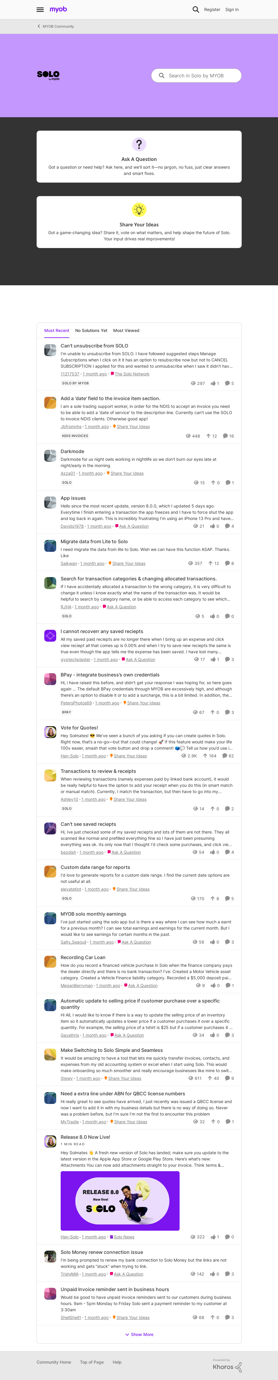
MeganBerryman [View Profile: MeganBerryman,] (77, 985)
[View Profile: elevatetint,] (50, 872)
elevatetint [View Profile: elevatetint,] (71, 889)
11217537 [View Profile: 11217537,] (70, 373)
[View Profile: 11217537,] (50, 350)
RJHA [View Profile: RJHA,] (66, 606)
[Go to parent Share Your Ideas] (130, 426)
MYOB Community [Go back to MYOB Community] (55, 26)
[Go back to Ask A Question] (138, 159)
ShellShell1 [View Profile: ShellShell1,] (71, 1317)
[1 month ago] (94, 373)
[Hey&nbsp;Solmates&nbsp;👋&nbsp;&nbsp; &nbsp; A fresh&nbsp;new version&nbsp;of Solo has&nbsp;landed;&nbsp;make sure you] (147, 1187)
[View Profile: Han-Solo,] (50, 732)
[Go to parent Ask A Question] (130, 526)
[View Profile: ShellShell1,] (50, 1294)
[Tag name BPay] (67, 712)
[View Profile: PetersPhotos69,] (50, 679)
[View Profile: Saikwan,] (50, 546)
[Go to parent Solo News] (120, 1237)
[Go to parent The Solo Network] (129, 373)
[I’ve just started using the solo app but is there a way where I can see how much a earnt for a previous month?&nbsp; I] (147, 928)
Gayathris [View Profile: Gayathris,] (70, 1034)
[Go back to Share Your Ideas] (139, 225)
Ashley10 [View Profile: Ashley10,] (69, 799)
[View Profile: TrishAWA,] (50, 1256)
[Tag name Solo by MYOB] (75, 383)
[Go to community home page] (58, 9)
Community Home (54, 1362)
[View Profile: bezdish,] (50, 828)
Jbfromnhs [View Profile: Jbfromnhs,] (71, 426)
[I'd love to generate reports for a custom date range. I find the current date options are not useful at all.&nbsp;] (147, 878)
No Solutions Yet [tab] (91, 330)
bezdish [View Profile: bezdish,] (68, 851)
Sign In (232, 9)
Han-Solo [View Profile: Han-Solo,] (69, 755)
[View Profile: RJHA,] (50, 583)
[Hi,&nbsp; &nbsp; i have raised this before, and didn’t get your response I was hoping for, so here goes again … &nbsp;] (147, 688)
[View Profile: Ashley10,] (50, 775)
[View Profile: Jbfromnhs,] (50, 403)
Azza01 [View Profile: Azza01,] (68, 473)
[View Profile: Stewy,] (50, 1055)
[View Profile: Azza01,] (50, 456)
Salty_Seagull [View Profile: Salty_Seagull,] (73, 941)
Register (212, 9)
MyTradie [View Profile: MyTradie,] (70, 1121)
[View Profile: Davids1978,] (50, 502)
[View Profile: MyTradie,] (50, 1098)
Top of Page (92, 1362)
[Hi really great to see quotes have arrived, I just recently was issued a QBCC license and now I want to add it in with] (147, 1107)
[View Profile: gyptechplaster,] (50, 636)
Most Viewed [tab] (126, 330)
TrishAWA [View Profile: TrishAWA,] (69, 1273)
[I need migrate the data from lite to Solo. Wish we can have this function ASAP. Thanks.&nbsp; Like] (147, 552)
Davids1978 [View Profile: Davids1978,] (72, 526)
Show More (139, 1334)
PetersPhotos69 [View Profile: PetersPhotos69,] (76, 702)
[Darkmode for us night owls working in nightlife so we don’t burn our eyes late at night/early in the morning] (147, 462)
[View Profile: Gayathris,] (50, 1005)
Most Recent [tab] (56, 330)
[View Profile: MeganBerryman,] (50, 962)
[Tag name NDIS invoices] (75, 436)
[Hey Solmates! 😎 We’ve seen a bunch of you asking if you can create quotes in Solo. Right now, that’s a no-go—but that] (147, 741)
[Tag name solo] (67, 482)
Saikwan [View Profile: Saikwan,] (69, 563)
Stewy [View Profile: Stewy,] (67, 1078)
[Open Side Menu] (40, 9)
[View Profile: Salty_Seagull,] (50, 918)
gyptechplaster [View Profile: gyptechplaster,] (75, 659)
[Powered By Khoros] (227, 1366)
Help (117, 1362)
